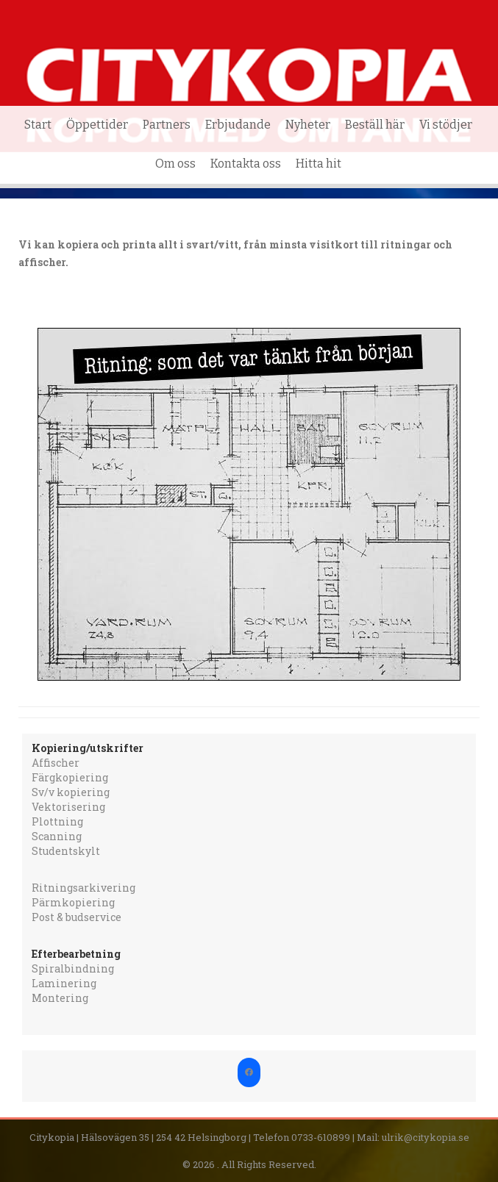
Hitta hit (318, 164)
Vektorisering (68, 807)
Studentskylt (66, 851)
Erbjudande (238, 125)
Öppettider (97, 125)
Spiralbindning (73, 968)
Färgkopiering (70, 777)
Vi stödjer (445, 125)
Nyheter (307, 125)
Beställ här (375, 125)
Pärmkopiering (73, 902)
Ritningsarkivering (83, 888)
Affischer (55, 763)
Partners (167, 125)
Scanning (57, 836)
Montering (60, 998)
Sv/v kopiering (71, 792)
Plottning (57, 821)
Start (37, 125)
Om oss (175, 164)
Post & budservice (76, 917)
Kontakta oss (245, 164)
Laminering (64, 983)
